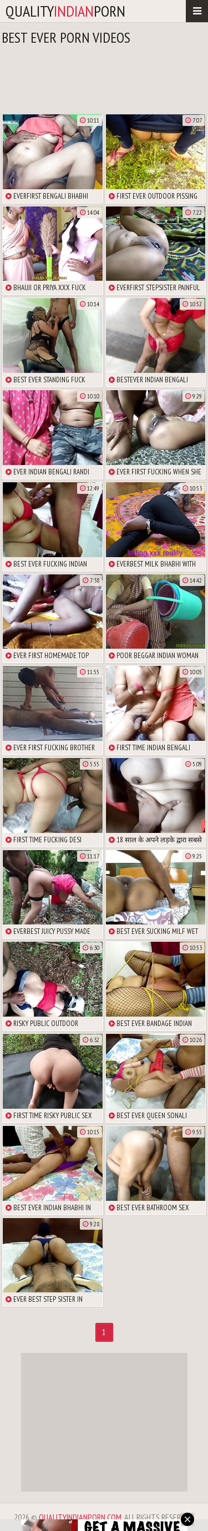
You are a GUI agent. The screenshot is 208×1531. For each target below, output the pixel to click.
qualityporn (65, 11)
